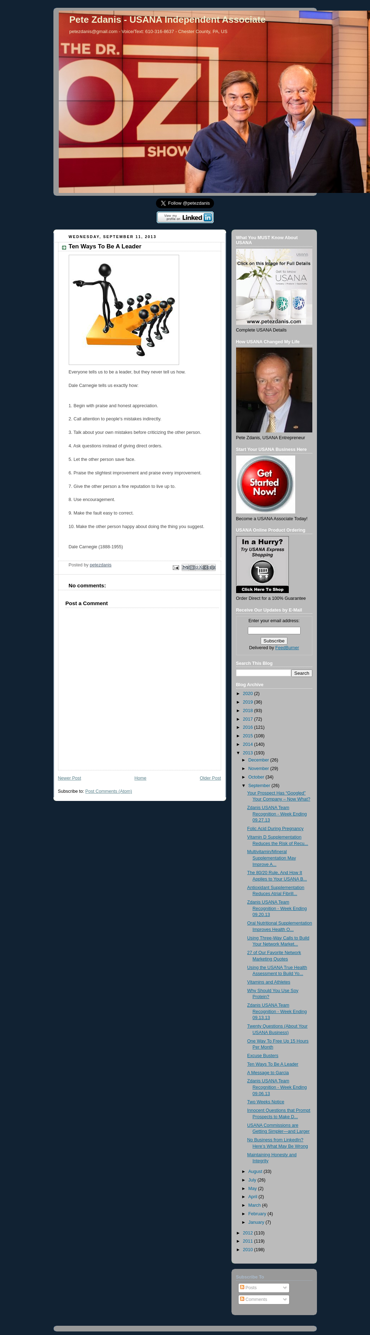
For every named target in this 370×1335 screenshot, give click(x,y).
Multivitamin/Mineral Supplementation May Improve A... (271, 858)
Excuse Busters (262, 1055)
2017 (248, 719)
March (255, 1205)
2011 (248, 1241)
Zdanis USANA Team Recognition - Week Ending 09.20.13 (277, 908)
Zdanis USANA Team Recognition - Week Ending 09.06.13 (277, 1087)
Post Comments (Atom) (108, 791)
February (257, 1213)
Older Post (210, 778)
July (252, 1180)
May (253, 1188)
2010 (248, 1249)
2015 (248, 735)
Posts (248, 1287)
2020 (248, 693)
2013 (248, 752)
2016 (248, 727)
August (256, 1171)
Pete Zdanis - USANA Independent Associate (167, 19)
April (253, 1196)
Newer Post (69, 778)
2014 (248, 744)
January (256, 1222)
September (259, 785)
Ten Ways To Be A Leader (272, 1064)
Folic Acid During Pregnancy (275, 828)
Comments (253, 1299)
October (256, 777)
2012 (248, 1233)
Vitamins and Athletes (268, 982)
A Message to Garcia (268, 1072)
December (259, 760)
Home (140, 778)
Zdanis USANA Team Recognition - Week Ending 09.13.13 (277, 1011)
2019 (248, 702)
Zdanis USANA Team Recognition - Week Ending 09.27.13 (277, 814)
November (259, 768)
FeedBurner (287, 647)
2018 (248, 710)
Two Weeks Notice (265, 1101)
